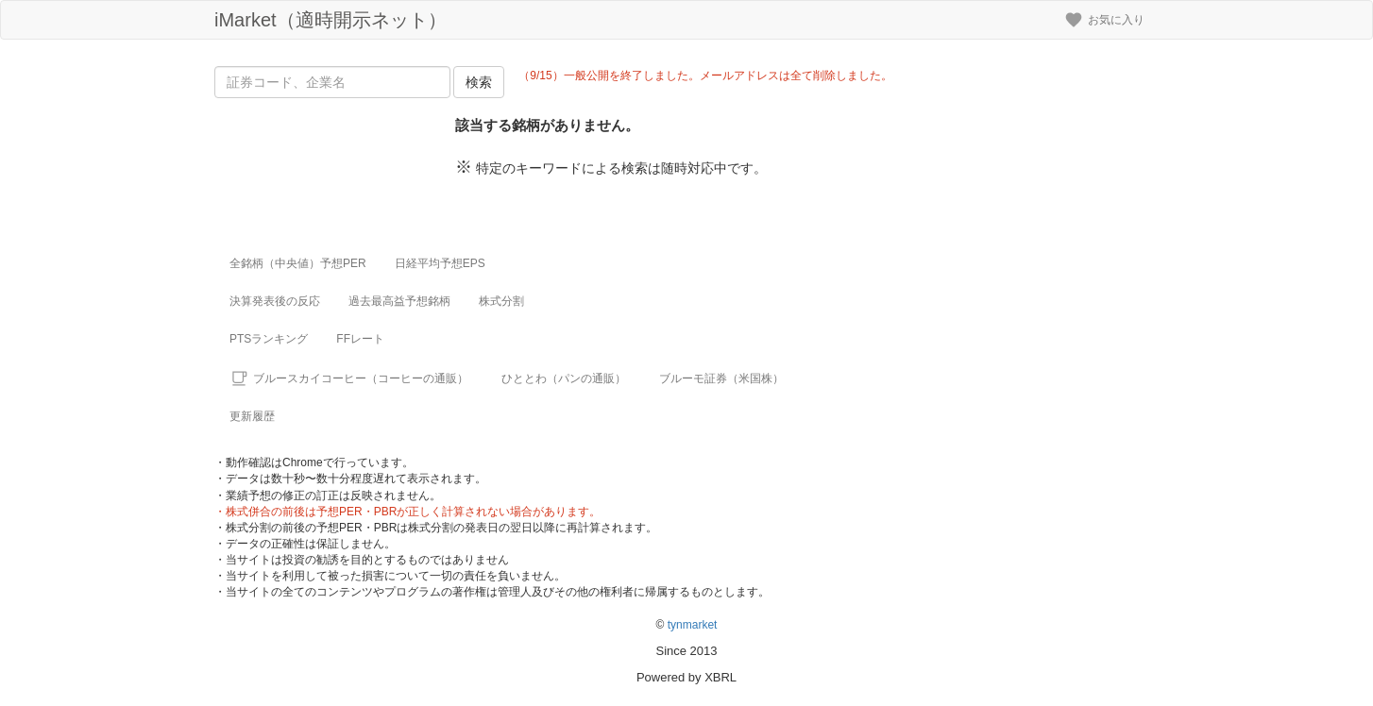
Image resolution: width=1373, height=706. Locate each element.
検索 (479, 82)
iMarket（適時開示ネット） (330, 19)
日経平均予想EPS (440, 263)
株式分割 (501, 301)
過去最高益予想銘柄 (399, 301)
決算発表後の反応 (274, 301)
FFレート (360, 338)
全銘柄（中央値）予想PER (297, 263)
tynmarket (693, 624)
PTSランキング (268, 338)
